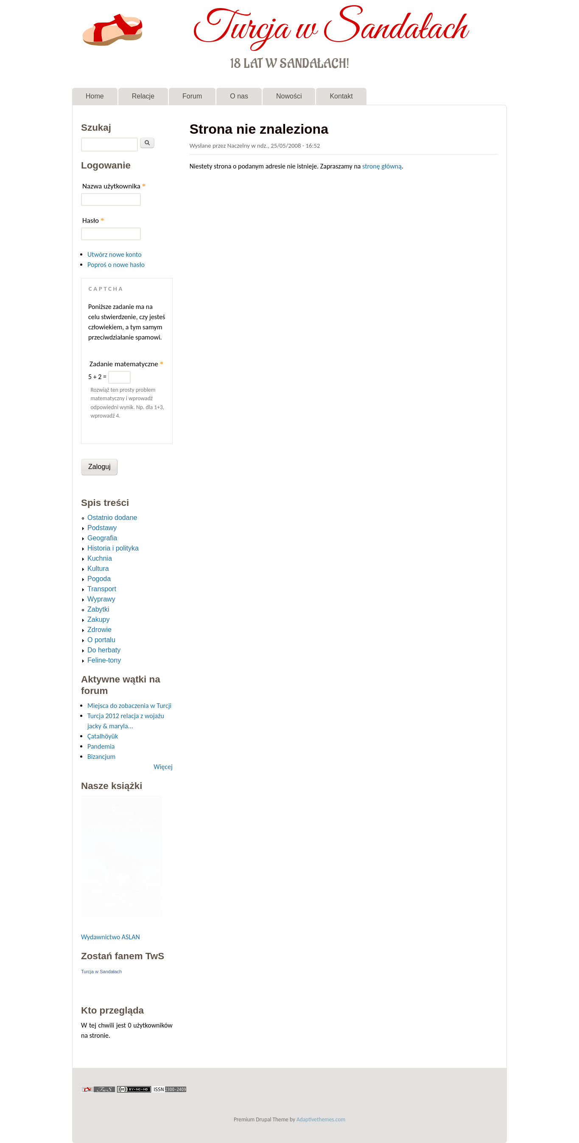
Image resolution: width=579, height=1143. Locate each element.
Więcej (163, 767)
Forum (192, 96)
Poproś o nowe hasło (116, 265)
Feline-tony (104, 660)
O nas (239, 96)
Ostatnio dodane (112, 517)
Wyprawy (101, 599)
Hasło (93, 220)
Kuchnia (99, 558)
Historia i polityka (113, 548)
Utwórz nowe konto (114, 254)
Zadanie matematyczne (126, 363)
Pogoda (99, 578)
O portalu (101, 639)
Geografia (102, 538)
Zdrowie (99, 629)
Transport (101, 589)
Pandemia (101, 746)
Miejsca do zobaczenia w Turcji (129, 706)
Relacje (143, 96)
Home (95, 96)
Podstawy (102, 527)
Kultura (98, 568)
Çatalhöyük (102, 736)
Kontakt (341, 96)
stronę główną (382, 166)
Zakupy (98, 619)
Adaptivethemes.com (320, 1119)
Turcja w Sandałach (330, 28)
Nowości (289, 96)
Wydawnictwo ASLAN (110, 937)
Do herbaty (103, 650)
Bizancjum (101, 757)
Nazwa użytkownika (113, 186)
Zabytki (98, 609)
